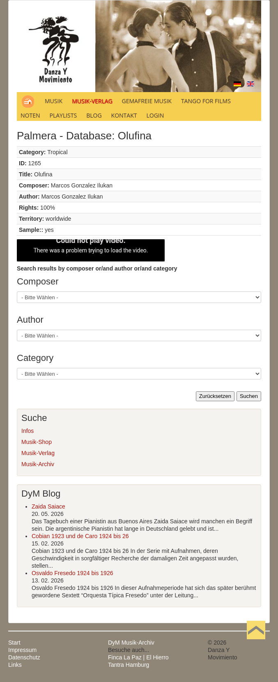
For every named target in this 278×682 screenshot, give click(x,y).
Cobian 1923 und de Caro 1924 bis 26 (80, 536)
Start (14, 642)
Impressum (22, 650)
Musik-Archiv (37, 464)
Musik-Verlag (38, 453)
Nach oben (256, 642)
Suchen (249, 396)
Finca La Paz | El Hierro (138, 657)
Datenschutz (24, 657)
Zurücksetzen (215, 396)
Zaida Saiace (48, 506)
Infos (27, 431)
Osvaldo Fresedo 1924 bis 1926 (72, 573)
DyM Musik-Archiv (131, 642)
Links (15, 664)
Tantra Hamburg (128, 664)
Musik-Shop (36, 442)
